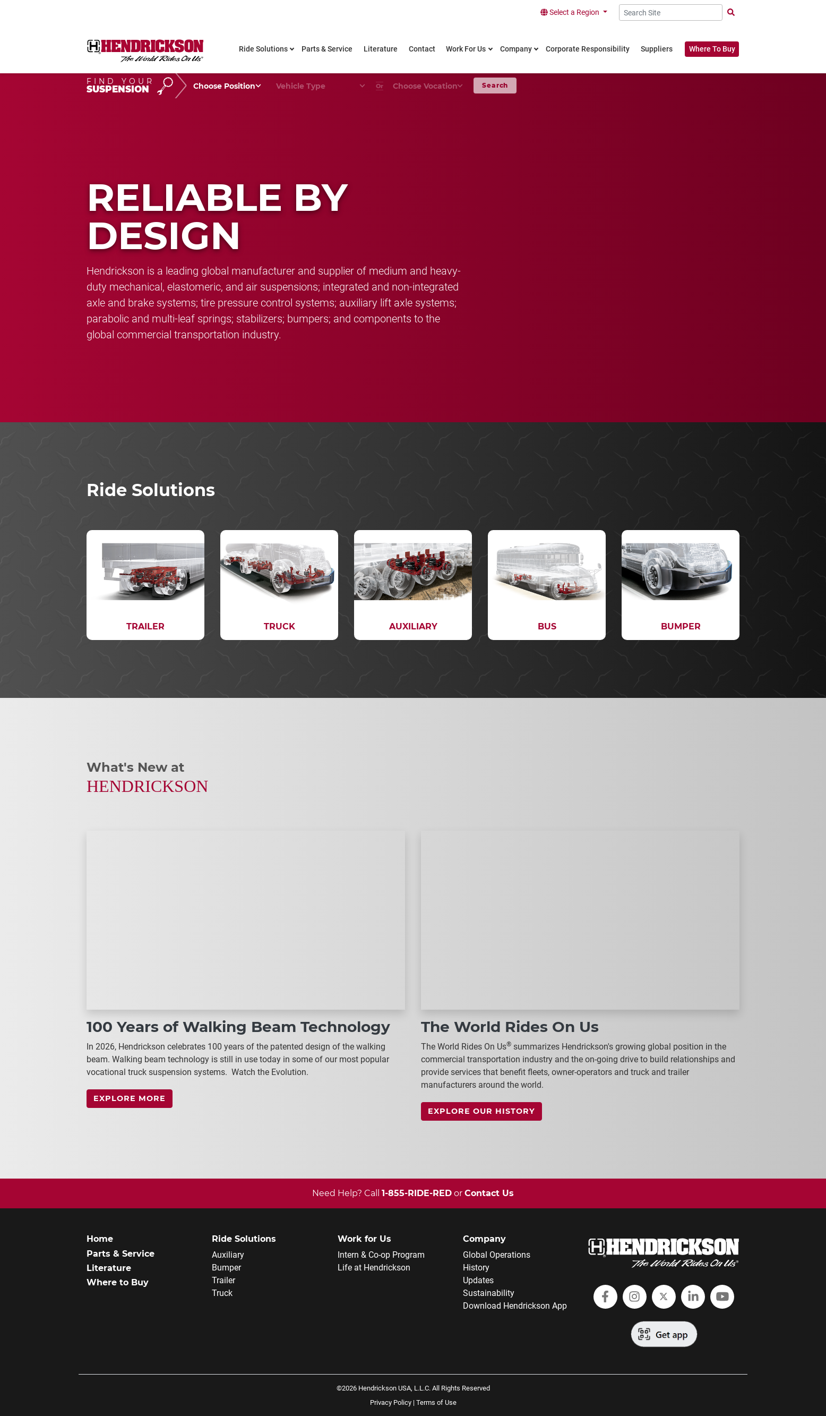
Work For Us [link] (466, 49)
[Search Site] (670, 12)
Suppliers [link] (657, 49)
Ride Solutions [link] (263, 49)
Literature (109, 1268)
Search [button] (495, 85)
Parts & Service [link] (327, 49)
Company (484, 1239)
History (476, 1268)
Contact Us (489, 1193)
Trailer (223, 1280)
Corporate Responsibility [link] (588, 49)
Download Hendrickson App (515, 1306)
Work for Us (364, 1239)
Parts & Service (120, 1254)
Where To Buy (712, 49)
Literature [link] (381, 49)
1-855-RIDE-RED (417, 1193)
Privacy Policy (390, 1402)
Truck (222, 1293)
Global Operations (496, 1255)
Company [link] (516, 49)
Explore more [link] (129, 1098)
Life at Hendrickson (374, 1268)
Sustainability (488, 1293)
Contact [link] (422, 49)
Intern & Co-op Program (381, 1255)
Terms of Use (436, 1402)
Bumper (226, 1268)
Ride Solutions (244, 1239)
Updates (478, 1280)
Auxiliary (228, 1255)
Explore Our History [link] (481, 1111)
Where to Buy (118, 1282)
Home (100, 1239)
